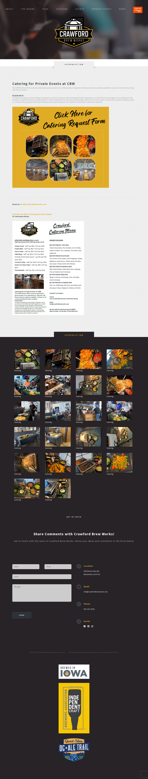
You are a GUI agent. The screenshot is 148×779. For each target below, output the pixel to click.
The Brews (28, 9)
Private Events (102, 9)
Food (45, 9)
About (10, 9)
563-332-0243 (89, 609)
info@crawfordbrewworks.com (33, 204)
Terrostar (114, 652)
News (122, 9)
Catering (62, 9)
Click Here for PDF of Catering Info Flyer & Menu (32, 214)
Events (79, 9)
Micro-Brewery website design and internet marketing (89, 652)
